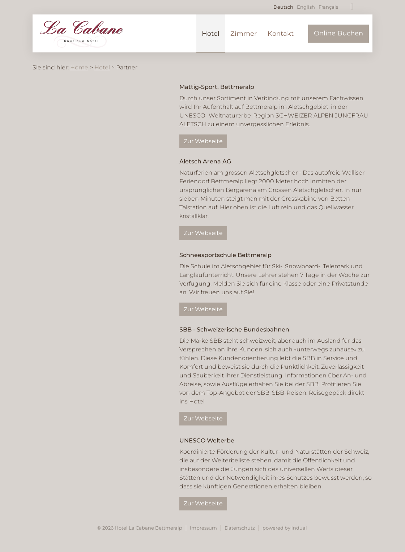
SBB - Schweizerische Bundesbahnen (234, 329)
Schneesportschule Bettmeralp (225, 255)
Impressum (203, 528)
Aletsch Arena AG (205, 161)
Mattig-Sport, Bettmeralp (216, 87)
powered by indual (285, 528)
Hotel (102, 67)
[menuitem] (210, 33)
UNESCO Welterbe (206, 440)
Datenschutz (240, 528)
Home (79, 67)
